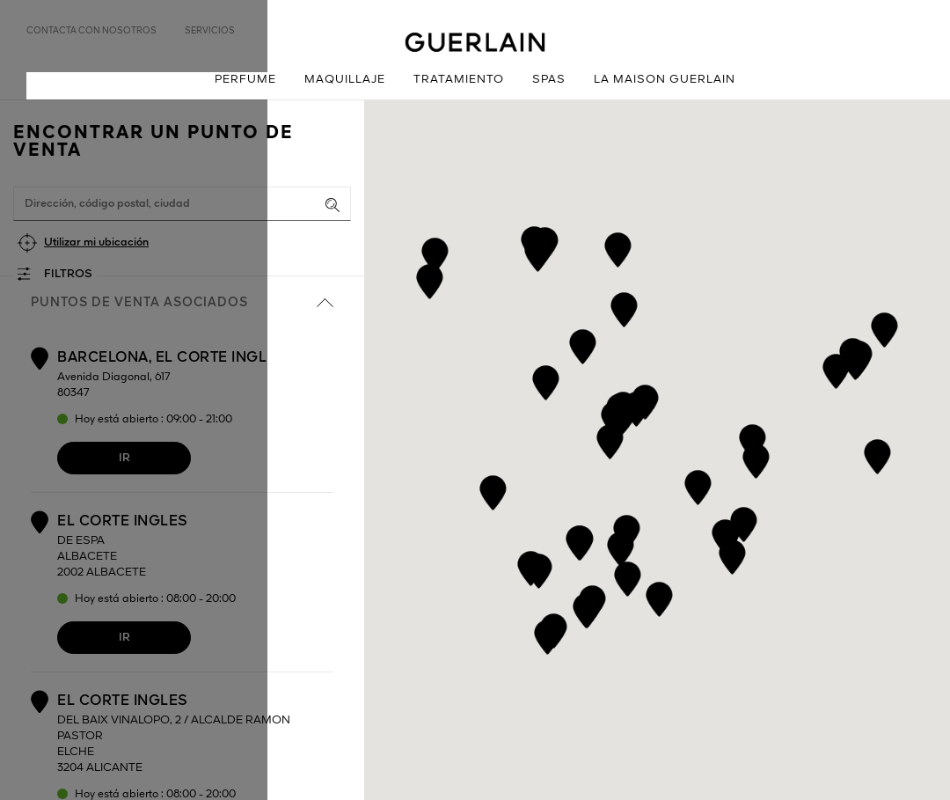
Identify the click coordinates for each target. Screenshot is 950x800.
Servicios (210, 30)
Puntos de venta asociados (182, 303)
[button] (698, 484)
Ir (124, 458)
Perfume (245, 79)
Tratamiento (458, 79)
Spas (549, 79)
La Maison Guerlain (664, 79)
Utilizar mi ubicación (96, 242)
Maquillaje (344, 79)
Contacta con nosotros (91, 30)
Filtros (68, 274)
